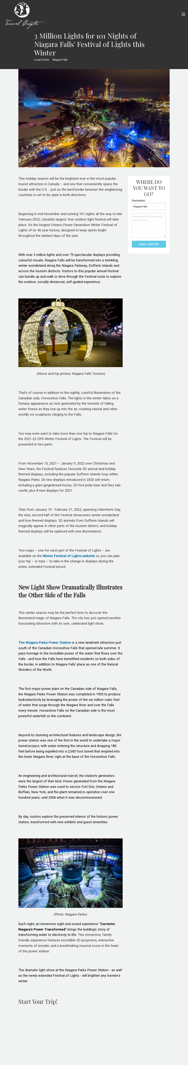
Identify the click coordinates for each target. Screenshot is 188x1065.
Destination (138, 200)
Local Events (41, 59)
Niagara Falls (60, 59)
